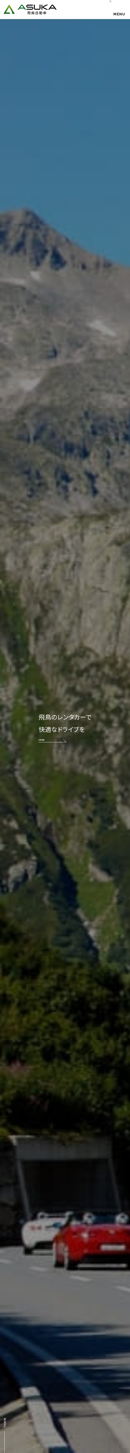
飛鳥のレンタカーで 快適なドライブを (65, 727)
